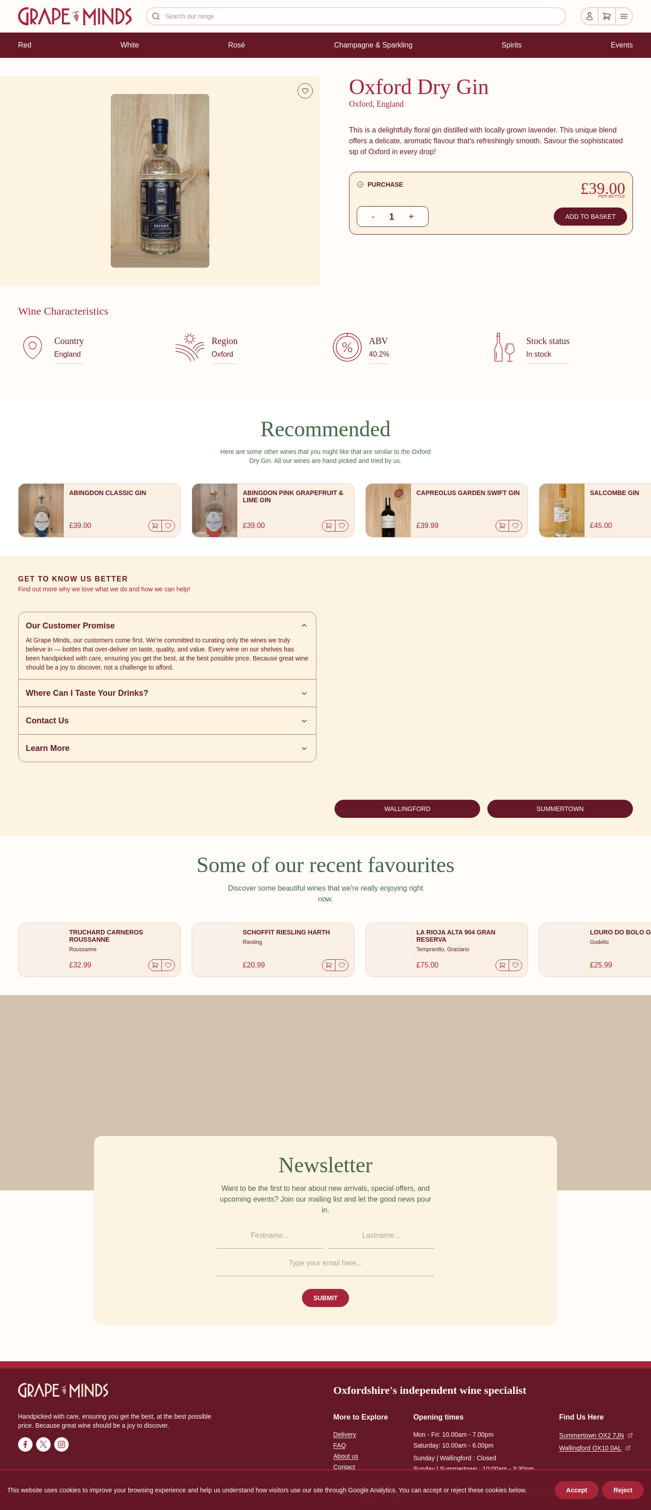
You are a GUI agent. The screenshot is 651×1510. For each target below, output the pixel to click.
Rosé (236, 45)
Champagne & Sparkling (373, 45)
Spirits (512, 45)
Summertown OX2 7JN (596, 1435)
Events (622, 45)
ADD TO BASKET (590, 216)
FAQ (339, 1445)
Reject (622, 1490)
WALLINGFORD (407, 808)
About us (345, 1456)
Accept (576, 1490)
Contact (344, 1467)
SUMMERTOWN (560, 808)
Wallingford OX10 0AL (595, 1448)
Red (24, 45)
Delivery (344, 1434)
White (129, 45)
